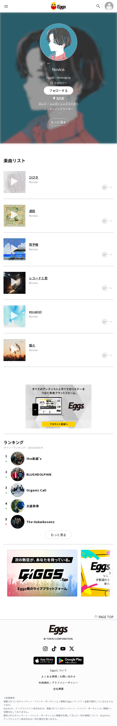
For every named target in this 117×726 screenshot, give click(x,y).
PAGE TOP (103, 617)
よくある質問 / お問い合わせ (58, 676)
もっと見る (58, 122)
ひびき (33, 177)
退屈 (32, 211)
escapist (35, 311)
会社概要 (58, 688)
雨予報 (33, 244)
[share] (42, 63)
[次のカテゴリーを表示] (110, 573)
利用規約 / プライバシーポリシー (59, 682)
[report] (48, 63)
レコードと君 (38, 278)
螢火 (32, 345)
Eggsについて (58, 670)
